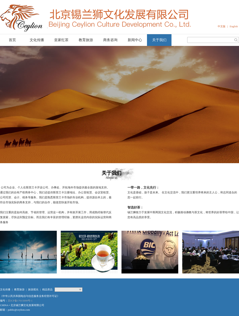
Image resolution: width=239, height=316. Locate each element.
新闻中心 (135, 40)
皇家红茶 (61, 40)
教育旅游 (86, 40)
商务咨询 (110, 40)
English (234, 26)
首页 (12, 40)
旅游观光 (33, 289)
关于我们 (159, 40)
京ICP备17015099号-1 (20, 300)
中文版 (221, 26)
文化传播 (37, 40)
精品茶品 (47, 289)
